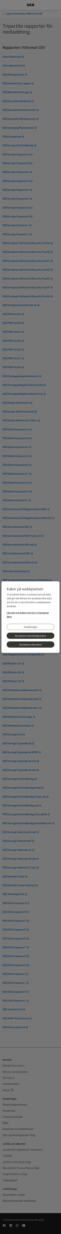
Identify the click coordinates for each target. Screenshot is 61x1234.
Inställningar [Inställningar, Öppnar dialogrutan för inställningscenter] (30, 627)
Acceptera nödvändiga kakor (30, 635)
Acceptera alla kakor (30, 644)
